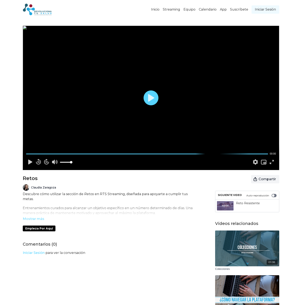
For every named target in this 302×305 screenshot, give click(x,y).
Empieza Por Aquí (39, 223)
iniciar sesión (34, 247)
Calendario (208, 9)
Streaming (171, 9)
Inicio (155, 9)
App (223, 9)
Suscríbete (239, 9)
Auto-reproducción (261, 195)
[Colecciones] (247, 269)
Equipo (189, 9)
